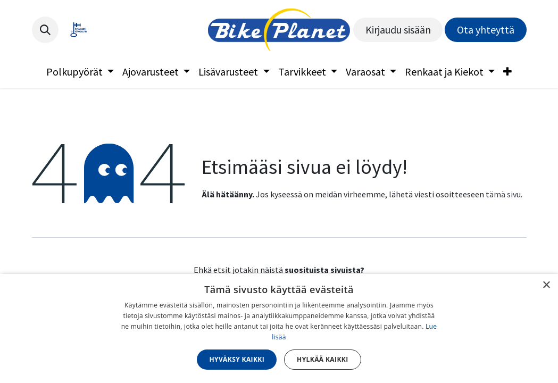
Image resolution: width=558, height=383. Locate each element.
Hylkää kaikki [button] (322, 359)
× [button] (546, 285)
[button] (45, 29)
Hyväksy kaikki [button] (236, 359)
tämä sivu (503, 194)
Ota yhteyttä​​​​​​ (485, 29)
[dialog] (279, 328)
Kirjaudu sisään (398, 29)
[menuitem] (80, 72)
